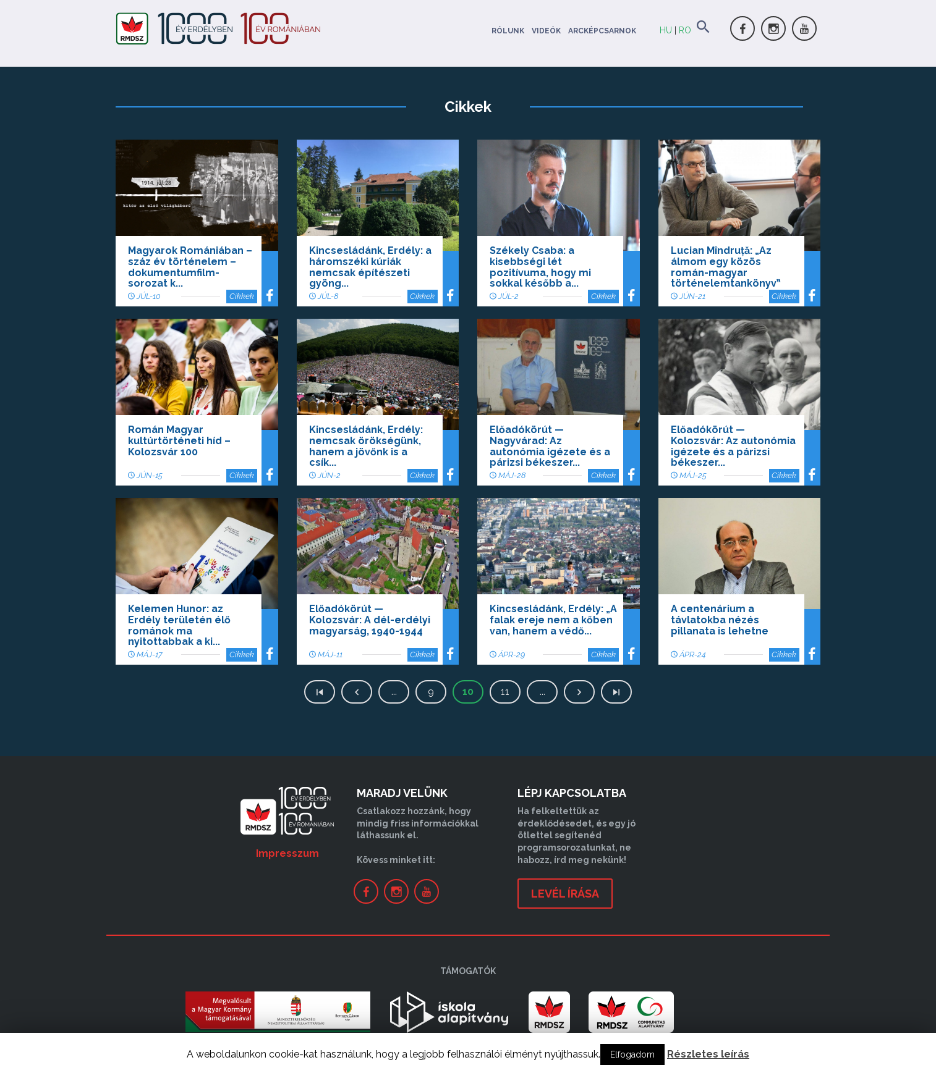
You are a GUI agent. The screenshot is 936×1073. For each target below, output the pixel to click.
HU (666, 30)
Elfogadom (632, 1054)
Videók (546, 31)
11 (505, 691)
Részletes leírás (708, 1054)
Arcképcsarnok (602, 31)
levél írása (565, 893)
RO (685, 30)
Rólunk (507, 31)
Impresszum (287, 853)
